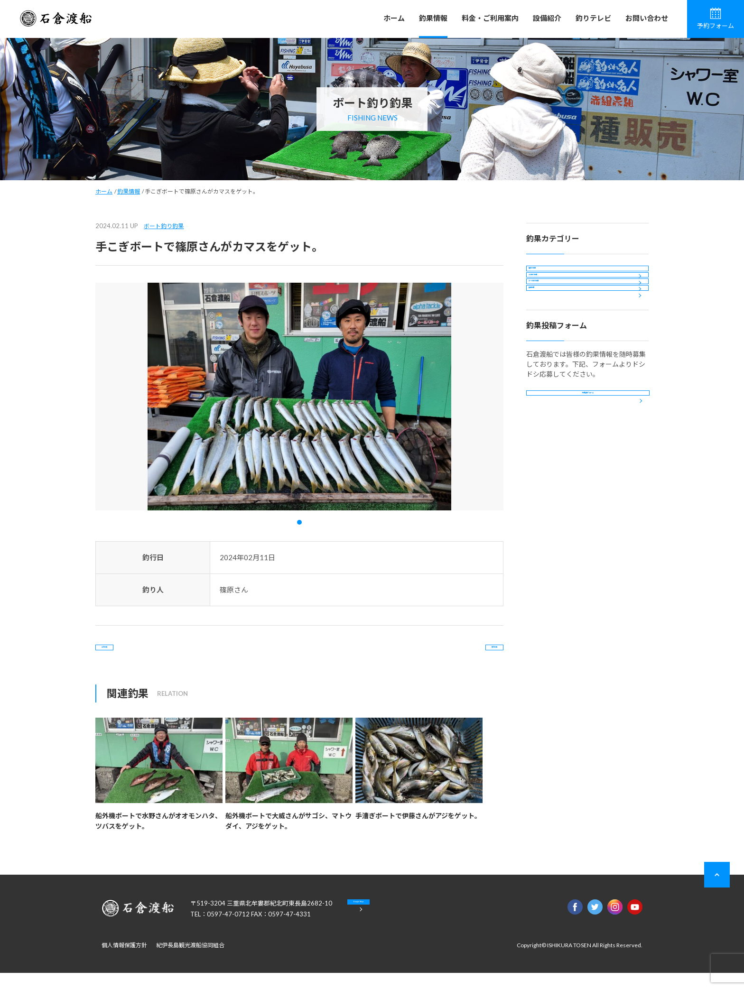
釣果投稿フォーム (587, 475)
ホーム (394, 18)
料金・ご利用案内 (490, 18)
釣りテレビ (593, 18)
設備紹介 (547, 18)
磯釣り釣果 (550, 276)
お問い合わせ (646, 18)
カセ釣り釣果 (554, 302)
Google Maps (395, 926)
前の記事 (134, 655)
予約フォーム (715, 18)
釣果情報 (433, 18)
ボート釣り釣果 (164, 226)
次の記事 (465, 655)
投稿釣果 (547, 353)
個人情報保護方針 (124, 961)
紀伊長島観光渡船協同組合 (190, 961)
